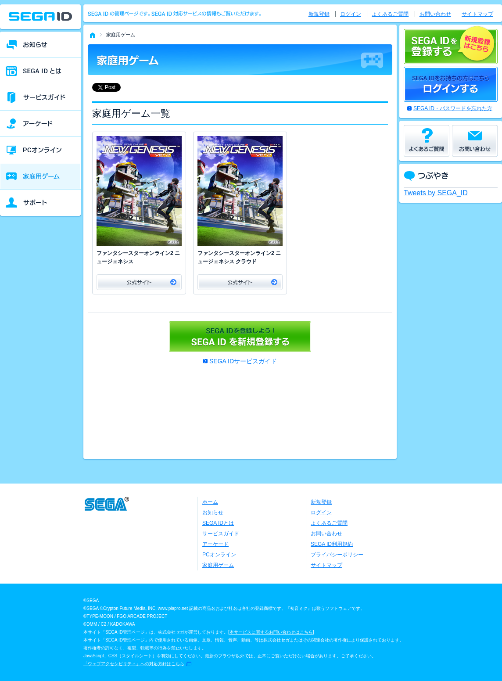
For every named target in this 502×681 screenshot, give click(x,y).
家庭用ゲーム (218, 565)
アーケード (215, 544)
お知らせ (212, 512)
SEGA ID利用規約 (332, 544)
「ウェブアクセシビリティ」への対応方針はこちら (133, 663)
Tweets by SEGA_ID (436, 193)
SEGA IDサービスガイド (243, 361)
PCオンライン (219, 555)
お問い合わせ (435, 14)
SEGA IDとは (218, 523)
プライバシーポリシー (337, 555)
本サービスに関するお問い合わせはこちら (271, 632)
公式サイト (139, 282)
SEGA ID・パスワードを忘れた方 (452, 108)
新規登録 (319, 14)
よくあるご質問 (390, 14)
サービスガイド (220, 533)
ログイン (350, 14)
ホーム (210, 502)
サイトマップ (477, 14)
